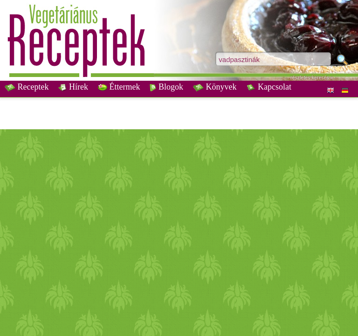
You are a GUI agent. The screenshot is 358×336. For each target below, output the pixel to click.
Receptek (26, 86)
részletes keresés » (311, 77)
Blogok (166, 86)
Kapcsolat (268, 86)
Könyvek (215, 86)
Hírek (73, 86)
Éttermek (119, 86)
